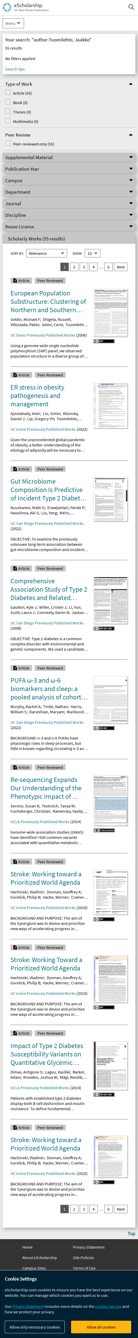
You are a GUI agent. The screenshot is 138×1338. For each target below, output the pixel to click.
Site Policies (83, 1257)
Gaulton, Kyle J (23, 607)
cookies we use (108, 1306)
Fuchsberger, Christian (30, 811)
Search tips (15, 69)
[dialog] (69, 1304)
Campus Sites (34, 1268)
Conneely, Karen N (53, 612)
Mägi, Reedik (71, 1077)
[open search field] (131, 7)
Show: (77, 253)
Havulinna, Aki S (24, 512)
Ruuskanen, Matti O (27, 507)
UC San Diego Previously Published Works (47, 523)
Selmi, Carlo (52, 324)
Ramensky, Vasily (67, 811)
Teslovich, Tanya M (58, 805)
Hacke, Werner (55, 897)
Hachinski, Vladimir (27, 891)
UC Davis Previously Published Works (42, 335)
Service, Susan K (24, 805)
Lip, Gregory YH (40, 418)
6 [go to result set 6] (108, 266)
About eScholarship (39, 1257)
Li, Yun (74, 607)
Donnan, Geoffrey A (64, 891)
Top (131, 1233)
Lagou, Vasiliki (57, 1072)
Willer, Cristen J (52, 607)
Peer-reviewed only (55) (33, 144)
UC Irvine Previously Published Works (43, 429)
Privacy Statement (89, 1247)
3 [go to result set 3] (84, 266)
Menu (10, 23)
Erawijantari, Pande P (65, 507)
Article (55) (22, 93)
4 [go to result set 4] (94, 266)
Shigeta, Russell (56, 319)
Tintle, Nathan (55, 706)
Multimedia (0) (25, 121)
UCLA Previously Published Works (40, 821)
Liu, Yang (49, 512)
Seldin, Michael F (25, 319)
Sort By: (17, 253)
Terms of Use (84, 1268)
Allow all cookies (101, 1327)
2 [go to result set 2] (74, 266)
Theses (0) (22, 112)
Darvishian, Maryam (46, 711)
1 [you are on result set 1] (65, 266)
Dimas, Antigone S (26, 1072)
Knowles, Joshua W (40, 1077)
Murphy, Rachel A (25, 706)
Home (27, 1247)
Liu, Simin (51, 413)
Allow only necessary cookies (34, 1327)
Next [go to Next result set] (121, 266)
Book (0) (20, 102)
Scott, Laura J (22, 612)
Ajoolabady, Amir (25, 413)
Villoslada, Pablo (24, 324)
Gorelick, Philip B (25, 897)
